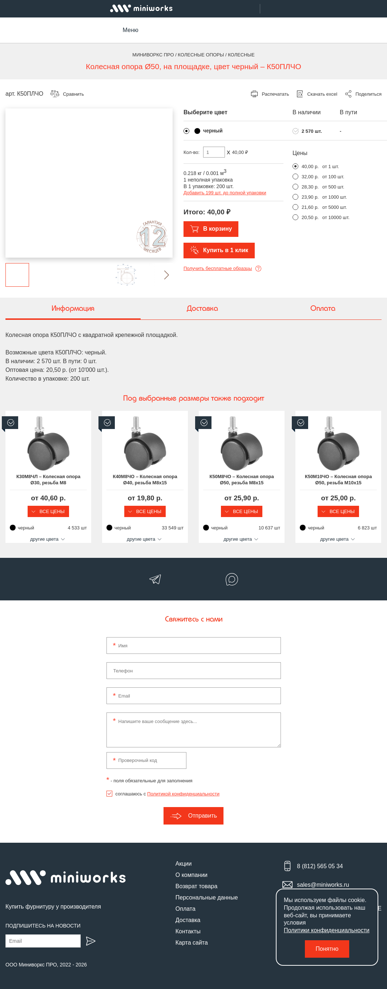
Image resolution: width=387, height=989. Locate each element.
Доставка (188, 920)
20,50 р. (310, 217)
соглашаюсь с (167, 794)
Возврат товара (197, 886)
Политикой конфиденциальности (183, 794)
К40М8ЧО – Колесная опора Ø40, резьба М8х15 (144, 479)
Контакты (188, 931)
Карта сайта (192, 943)
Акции (184, 864)
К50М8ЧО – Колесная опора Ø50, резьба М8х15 (241, 479)
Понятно (327, 949)
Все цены (48, 511)
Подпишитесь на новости (43, 925)
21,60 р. (310, 207)
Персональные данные (207, 897)
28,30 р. (310, 187)
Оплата (185, 909)
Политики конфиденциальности (327, 930)
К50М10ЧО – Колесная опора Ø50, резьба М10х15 (337, 479)
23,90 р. (310, 197)
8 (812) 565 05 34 (320, 866)
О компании (191, 875)
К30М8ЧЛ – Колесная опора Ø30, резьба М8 (48, 479)
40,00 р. (310, 166)
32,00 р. (310, 176)
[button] (161, 275)
